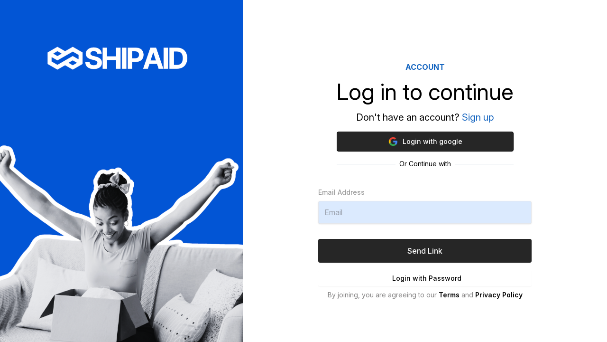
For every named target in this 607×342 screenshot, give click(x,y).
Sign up (478, 117)
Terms (449, 295)
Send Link (424, 251)
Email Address (341, 192)
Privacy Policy (499, 295)
